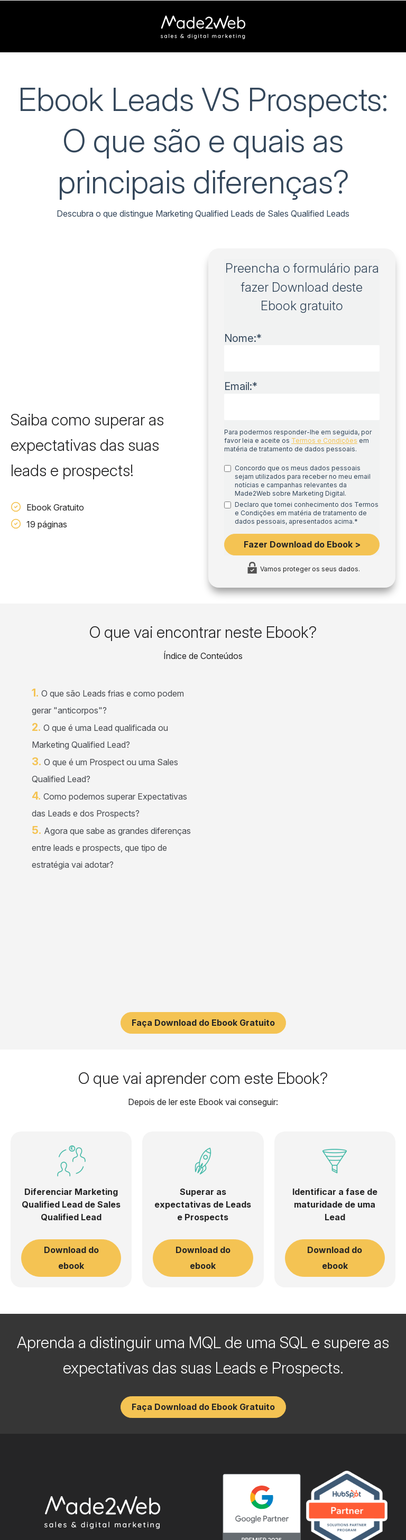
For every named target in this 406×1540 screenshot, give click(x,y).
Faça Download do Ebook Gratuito (203, 958)
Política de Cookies (367, 1511)
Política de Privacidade (288, 1511)
